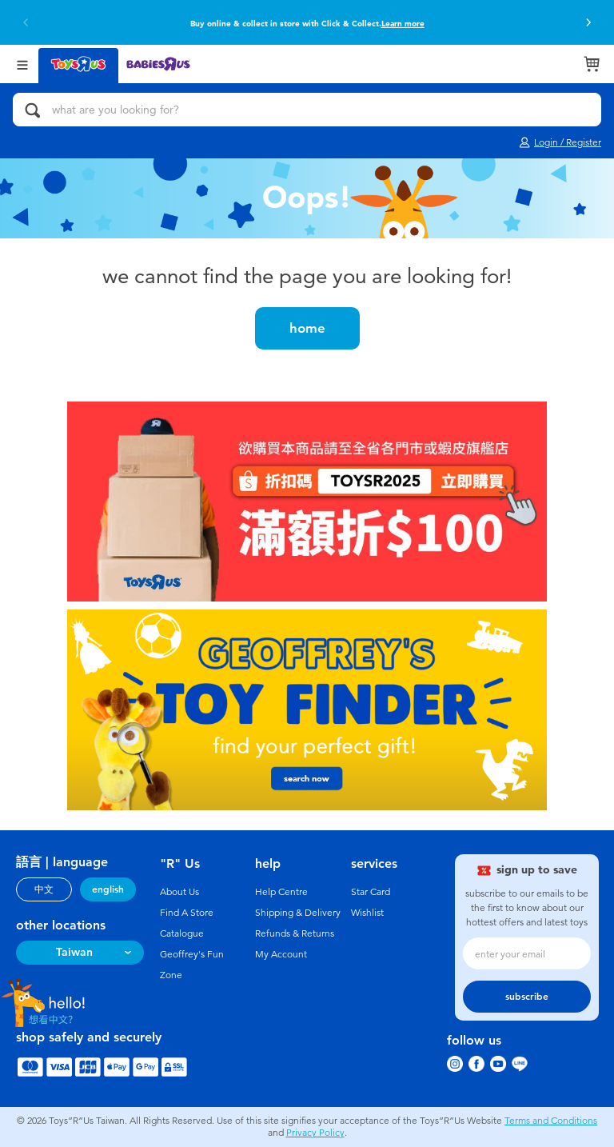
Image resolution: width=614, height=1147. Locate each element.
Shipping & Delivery (298, 912)
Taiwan (74, 952)
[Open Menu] (22, 64)
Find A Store (186, 912)
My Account (281, 954)
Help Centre (281, 891)
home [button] (307, 328)
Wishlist (367, 912)
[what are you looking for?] (307, 110)
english (108, 889)
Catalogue (182, 933)
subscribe (526, 996)
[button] (25, 22)
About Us (179, 891)
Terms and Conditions (550, 1120)
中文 (44, 889)
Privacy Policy (315, 1132)
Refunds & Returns (294, 933)
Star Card (370, 891)
